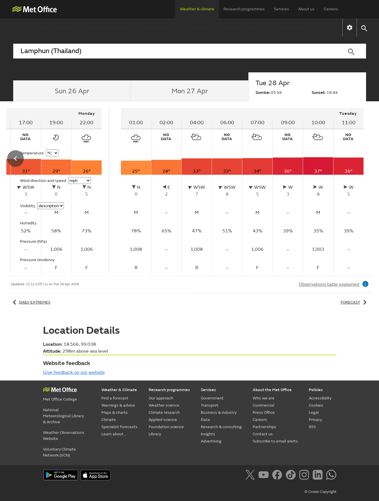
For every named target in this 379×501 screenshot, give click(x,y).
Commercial (263, 405)
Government (212, 398)
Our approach (161, 398)
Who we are (263, 398)
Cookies (316, 405)
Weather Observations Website (63, 435)
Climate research (164, 412)
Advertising (211, 441)
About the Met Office (272, 389)
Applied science (163, 419)
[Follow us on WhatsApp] (331, 476)
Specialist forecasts (243, 27)
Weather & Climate (119, 389)
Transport (210, 405)
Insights (208, 434)
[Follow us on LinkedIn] (319, 476)
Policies (316, 389)
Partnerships (264, 426)
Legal (314, 412)
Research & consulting (221, 426)
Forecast (354, 302)
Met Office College (60, 399)
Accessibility (320, 398)
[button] (364, 28)
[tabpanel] (242, 190)
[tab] (72, 91)
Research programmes (244, 9)
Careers (331, 9)
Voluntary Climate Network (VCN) (59, 452)
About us (306, 9)
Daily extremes (30, 302)
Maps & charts (158, 27)
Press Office (264, 412)
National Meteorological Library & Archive (63, 415)
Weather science (164, 405)
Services (281, 9)
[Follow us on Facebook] (278, 476)
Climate (198, 27)
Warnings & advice (107, 27)
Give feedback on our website (74, 372)
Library (155, 434)
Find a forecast (55, 27)
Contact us (263, 434)
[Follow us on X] (251, 476)
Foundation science (166, 426)
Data (205, 419)
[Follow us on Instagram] (305, 476)
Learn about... (295, 27)
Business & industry (219, 412)
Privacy (315, 419)
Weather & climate (197, 9)
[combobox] (175, 51)
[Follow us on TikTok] (292, 476)
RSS (312, 426)
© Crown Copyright (320, 492)
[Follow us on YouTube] (264, 476)
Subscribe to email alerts (275, 441)
